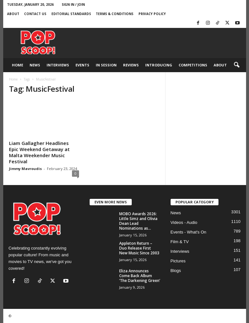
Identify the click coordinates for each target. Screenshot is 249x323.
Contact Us (35, 14)
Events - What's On (189, 232)
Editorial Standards (71, 14)
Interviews (58, 65)
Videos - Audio (184, 222)
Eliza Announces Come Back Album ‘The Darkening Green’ (139, 275)
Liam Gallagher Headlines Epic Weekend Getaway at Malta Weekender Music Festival (39, 152)
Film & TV (180, 241)
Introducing (158, 65)
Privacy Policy (152, 14)
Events (82, 65)
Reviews (131, 65)
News (35, 65)
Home (17, 65)
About (13, 14)
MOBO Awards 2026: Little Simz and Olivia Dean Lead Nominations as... (138, 221)
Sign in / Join (73, 4)
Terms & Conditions (114, 14)
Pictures (178, 261)
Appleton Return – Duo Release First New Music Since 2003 (139, 248)
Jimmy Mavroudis (25, 168)
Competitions (193, 65)
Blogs (176, 270)
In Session (106, 65)
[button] (236, 65)
